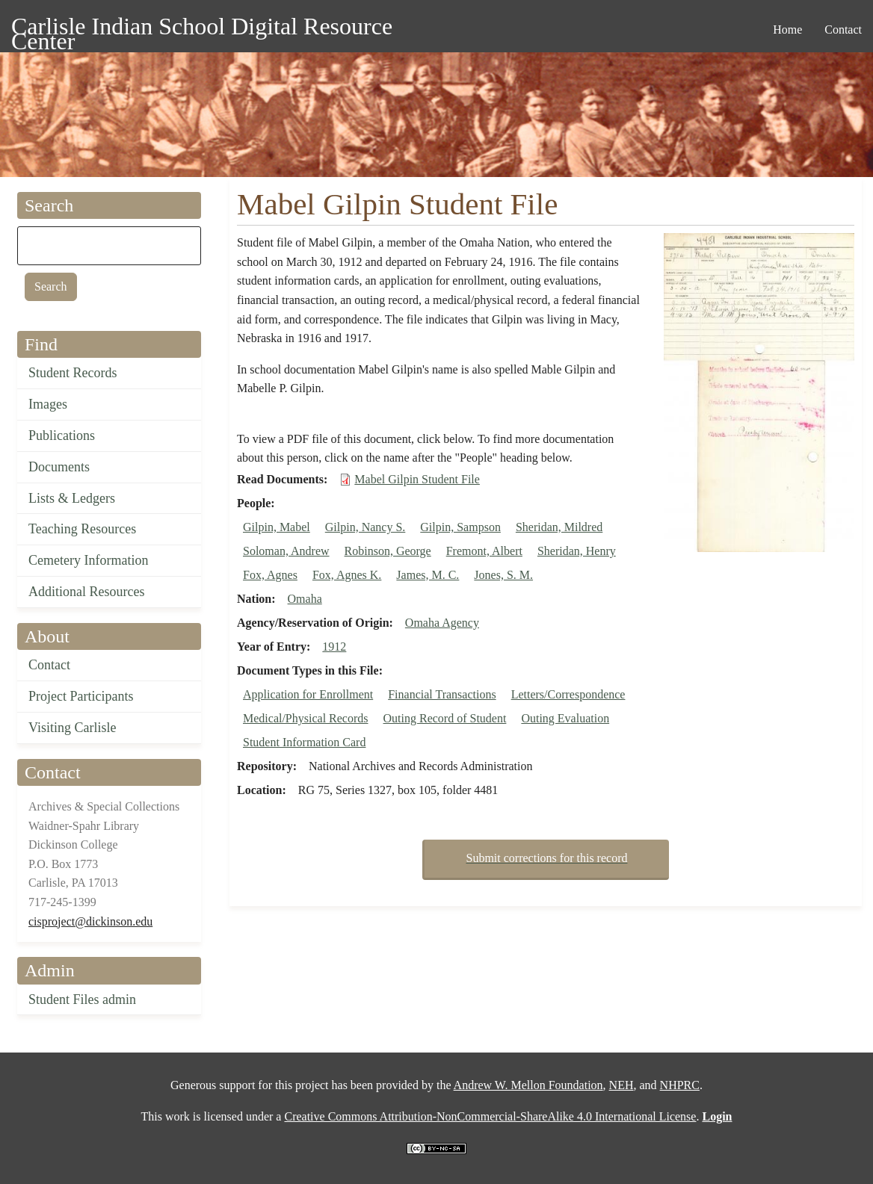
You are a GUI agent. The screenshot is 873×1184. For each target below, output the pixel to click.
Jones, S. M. (503, 574)
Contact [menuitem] (843, 29)
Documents (59, 466)
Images (47, 404)
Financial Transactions (442, 694)
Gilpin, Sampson (460, 527)
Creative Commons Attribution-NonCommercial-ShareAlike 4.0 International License (490, 1116)
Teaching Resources (82, 528)
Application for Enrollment (308, 694)
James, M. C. (427, 574)
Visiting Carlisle (72, 727)
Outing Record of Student (445, 718)
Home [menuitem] (787, 29)
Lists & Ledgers (71, 498)
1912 (334, 646)
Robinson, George (388, 551)
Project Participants (80, 696)
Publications (61, 435)
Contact (49, 664)
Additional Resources (86, 591)
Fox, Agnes (270, 574)
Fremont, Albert (484, 551)
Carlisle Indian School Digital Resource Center (201, 29)
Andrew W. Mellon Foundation (528, 1085)
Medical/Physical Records (305, 718)
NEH (621, 1085)
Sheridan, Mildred (559, 527)
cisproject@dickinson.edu (90, 921)
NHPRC (680, 1085)
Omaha (305, 598)
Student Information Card (304, 742)
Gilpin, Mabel (276, 527)
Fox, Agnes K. (346, 574)
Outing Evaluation (565, 718)
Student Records (72, 372)
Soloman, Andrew (286, 551)
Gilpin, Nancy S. (365, 527)
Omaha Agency (442, 622)
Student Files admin (82, 999)
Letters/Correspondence (568, 694)
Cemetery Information (88, 560)
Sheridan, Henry (576, 551)
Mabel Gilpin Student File (417, 479)
